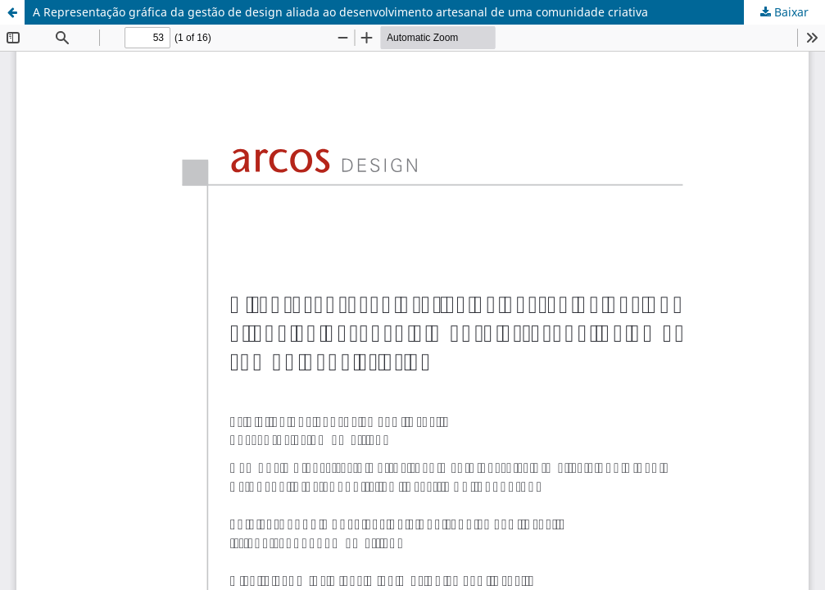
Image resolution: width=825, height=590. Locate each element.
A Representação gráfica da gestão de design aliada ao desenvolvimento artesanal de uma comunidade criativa (340, 12)
